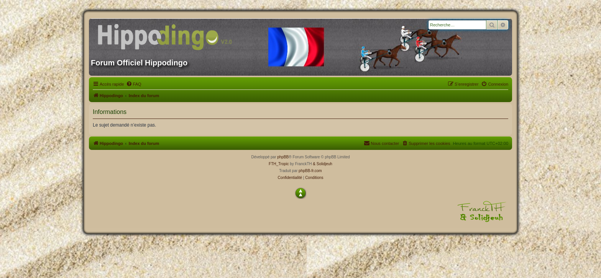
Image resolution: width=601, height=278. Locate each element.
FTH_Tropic (279, 164)
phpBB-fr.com (310, 171)
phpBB (283, 157)
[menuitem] (133, 84)
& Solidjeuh (322, 164)
